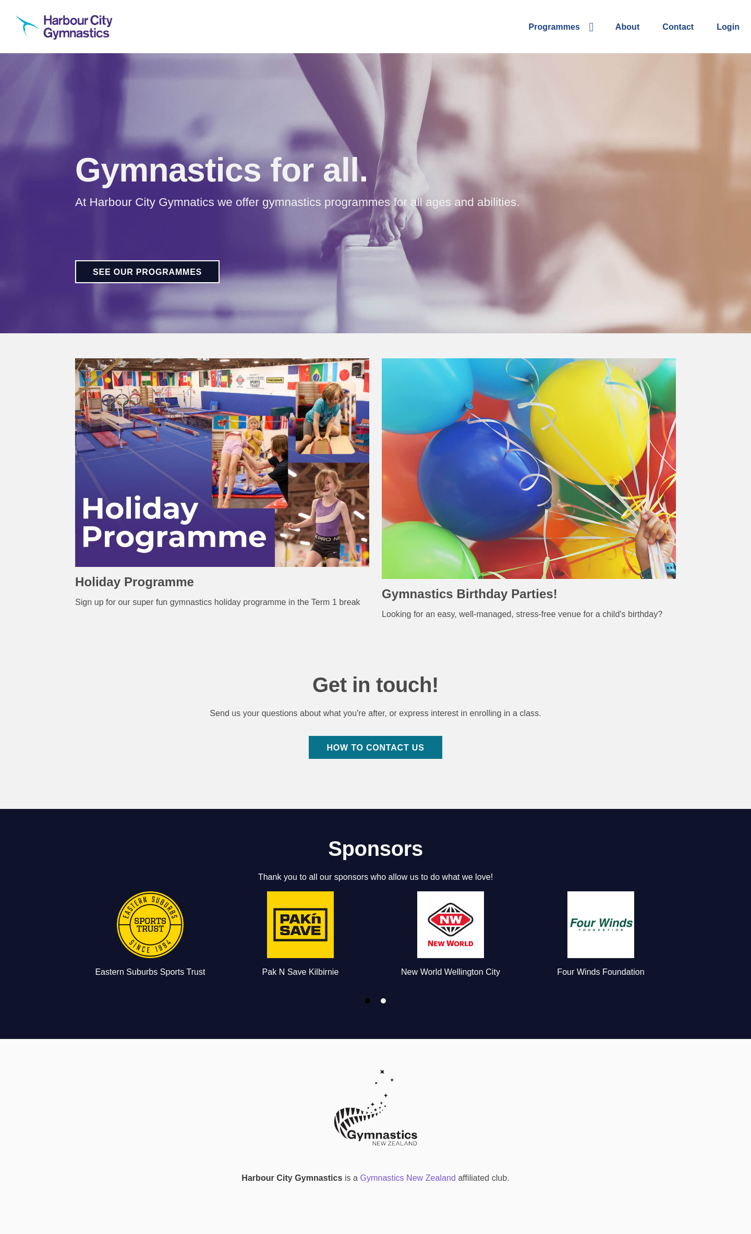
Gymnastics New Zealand (408, 1177)
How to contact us (375, 747)
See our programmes (147, 272)
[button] (560, 26)
